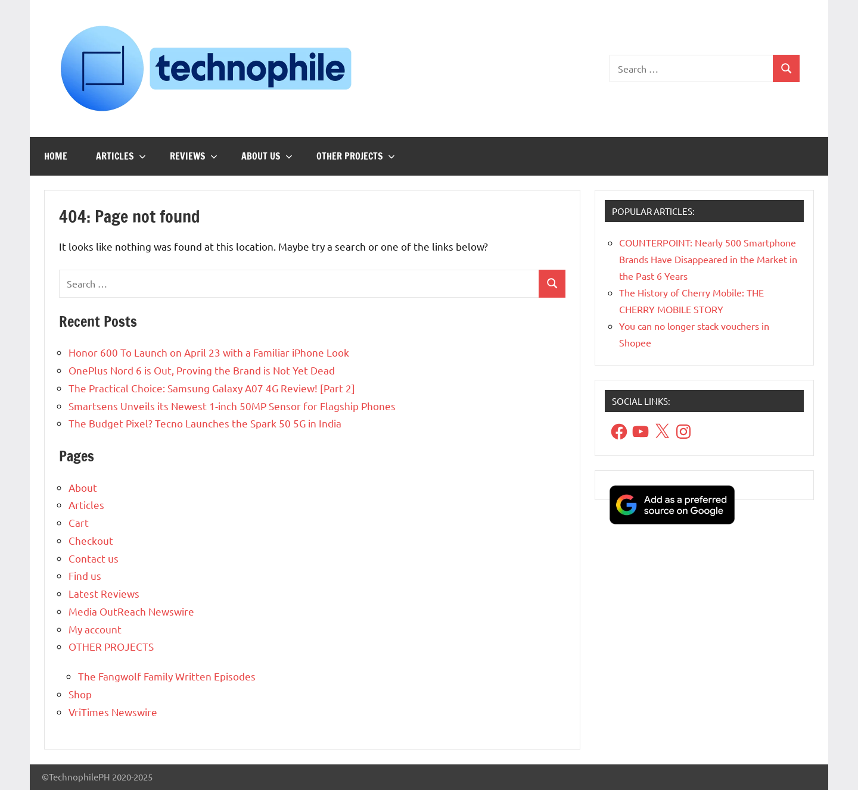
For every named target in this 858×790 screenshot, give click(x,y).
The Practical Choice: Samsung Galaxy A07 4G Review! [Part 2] (212, 388)
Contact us (94, 558)
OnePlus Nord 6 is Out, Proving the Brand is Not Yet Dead (202, 370)
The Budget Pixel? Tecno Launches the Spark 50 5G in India (205, 423)
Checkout (91, 540)
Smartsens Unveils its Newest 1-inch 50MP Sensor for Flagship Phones (232, 405)
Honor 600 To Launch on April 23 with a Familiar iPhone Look (209, 352)
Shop (80, 694)
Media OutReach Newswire (131, 611)
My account (95, 629)
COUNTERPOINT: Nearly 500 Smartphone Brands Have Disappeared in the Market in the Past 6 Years (708, 259)
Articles (121, 156)
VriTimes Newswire (113, 711)
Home (55, 156)
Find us (85, 575)
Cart (79, 522)
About (83, 487)
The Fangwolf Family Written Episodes (167, 676)
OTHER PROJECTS (355, 156)
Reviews (193, 156)
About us (267, 156)
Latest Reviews (104, 593)
